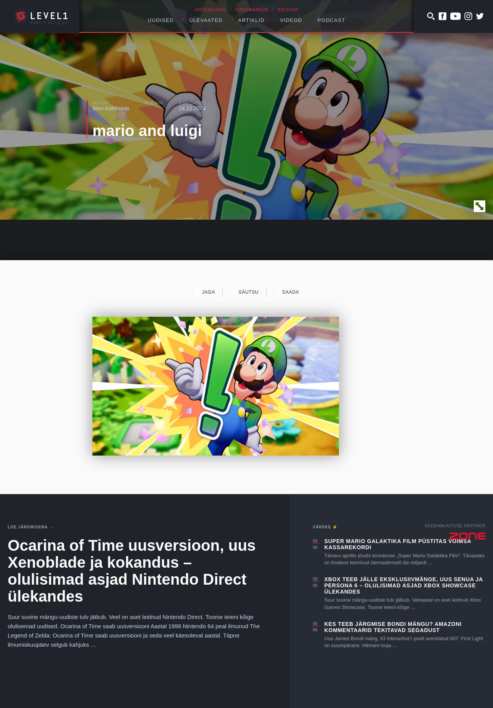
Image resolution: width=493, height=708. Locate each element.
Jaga (204, 292)
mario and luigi (147, 130)
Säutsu (244, 292)
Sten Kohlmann (110, 108)
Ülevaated (206, 20)
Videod (291, 20)
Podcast (331, 20)
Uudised (161, 20)
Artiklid (251, 20)
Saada (286, 292)
